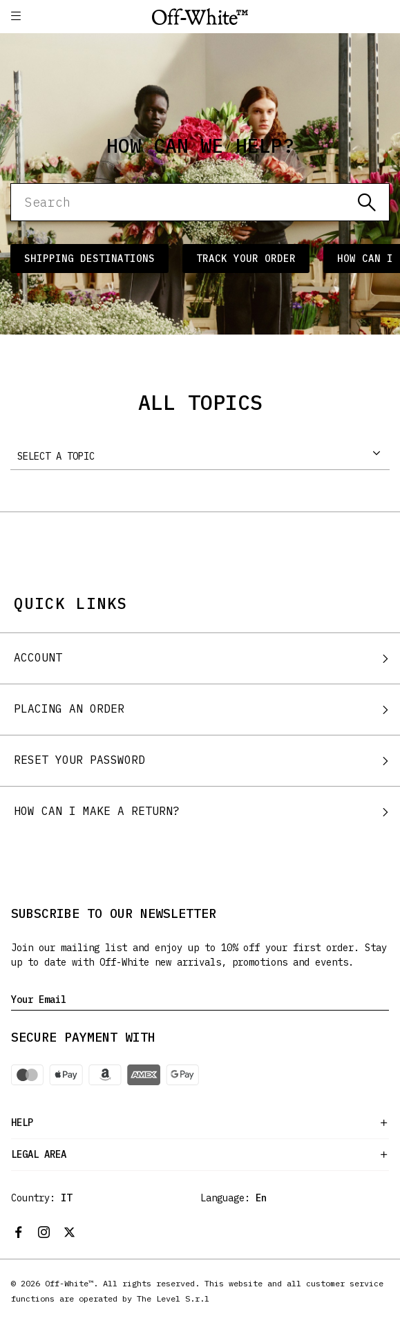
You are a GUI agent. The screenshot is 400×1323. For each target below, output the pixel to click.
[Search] (200, 202)
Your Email (38, 999)
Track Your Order (246, 258)
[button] (16, 16)
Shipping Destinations (89, 258)
